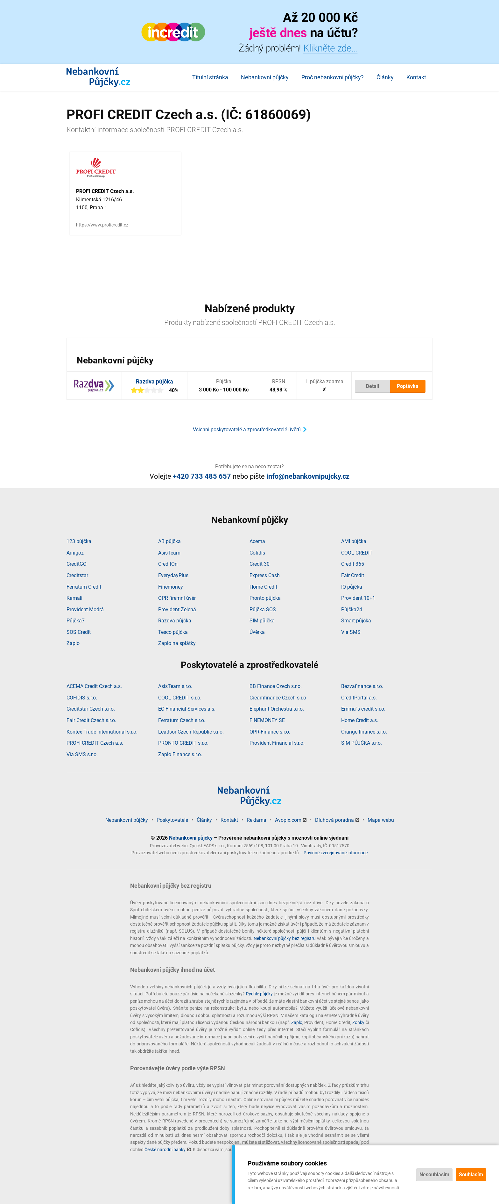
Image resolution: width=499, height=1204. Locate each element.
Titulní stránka (210, 77)
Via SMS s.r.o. (82, 754)
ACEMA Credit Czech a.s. (94, 686)
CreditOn (168, 564)
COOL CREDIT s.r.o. (179, 698)
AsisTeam (169, 553)
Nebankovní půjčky (265, 77)
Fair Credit (352, 575)
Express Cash (265, 575)
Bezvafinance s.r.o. (362, 686)
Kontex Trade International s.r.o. (102, 732)
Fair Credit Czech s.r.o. (91, 720)
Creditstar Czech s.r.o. (91, 709)
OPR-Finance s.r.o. (270, 732)
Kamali (74, 598)
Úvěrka (257, 632)
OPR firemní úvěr (177, 598)
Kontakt (416, 77)
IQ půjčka (351, 587)
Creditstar (77, 575)
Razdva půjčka (154, 381)
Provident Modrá (85, 609)
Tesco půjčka (173, 632)
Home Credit (263, 587)
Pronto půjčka (265, 598)
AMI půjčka (353, 541)
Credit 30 (260, 564)
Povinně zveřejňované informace (336, 852)
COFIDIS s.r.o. (82, 698)
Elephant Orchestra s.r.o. (277, 709)
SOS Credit (79, 632)
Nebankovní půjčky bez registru (285, 938)
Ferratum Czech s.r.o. (181, 720)
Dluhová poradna (334, 820)
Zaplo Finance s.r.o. (180, 754)
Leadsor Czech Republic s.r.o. (191, 732)
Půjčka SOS (263, 609)
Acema (257, 541)
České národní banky (165, 1149)
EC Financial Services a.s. (186, 709)
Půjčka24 (351, 609)
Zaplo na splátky (177, 643)
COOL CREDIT (357, 553)
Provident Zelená (177, 609)
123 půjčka (79, 541)
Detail (372, 386)
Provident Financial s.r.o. (277, 743)
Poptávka (407, 386)
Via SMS (351, 632)
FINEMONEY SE (267, 720)
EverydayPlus (173, 575)
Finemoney (170, 587)
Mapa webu (381, 820)
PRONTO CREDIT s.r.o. (183, 743)
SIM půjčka (262, 621)
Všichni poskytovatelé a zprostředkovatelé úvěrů (247, 429)
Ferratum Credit (84, 587)
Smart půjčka (356, 621)
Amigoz (75, 553)
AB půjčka (169, 541)
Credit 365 (352, 564)
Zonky (358, 1022)
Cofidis (257, 553)
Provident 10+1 (358, 598)
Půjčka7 (76, 621)
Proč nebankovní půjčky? (332, 77)
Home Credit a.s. (359, 720)
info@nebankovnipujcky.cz (307, 476)
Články (385, 77)
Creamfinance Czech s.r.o (278, 698)
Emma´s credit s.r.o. (363, 709)
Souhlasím (471, 1175)
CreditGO (77, 564)
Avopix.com (288, 820)
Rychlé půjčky (259, 993)
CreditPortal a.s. (359, 698)
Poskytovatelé (172, 820)
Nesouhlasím (434, 1175)
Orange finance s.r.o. (364, 732)
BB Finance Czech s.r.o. (276, 686)
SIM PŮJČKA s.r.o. (361, 743)
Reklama (256, 820)
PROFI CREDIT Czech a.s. (95, 743)
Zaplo (73, 643)
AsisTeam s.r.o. (175, 686)
